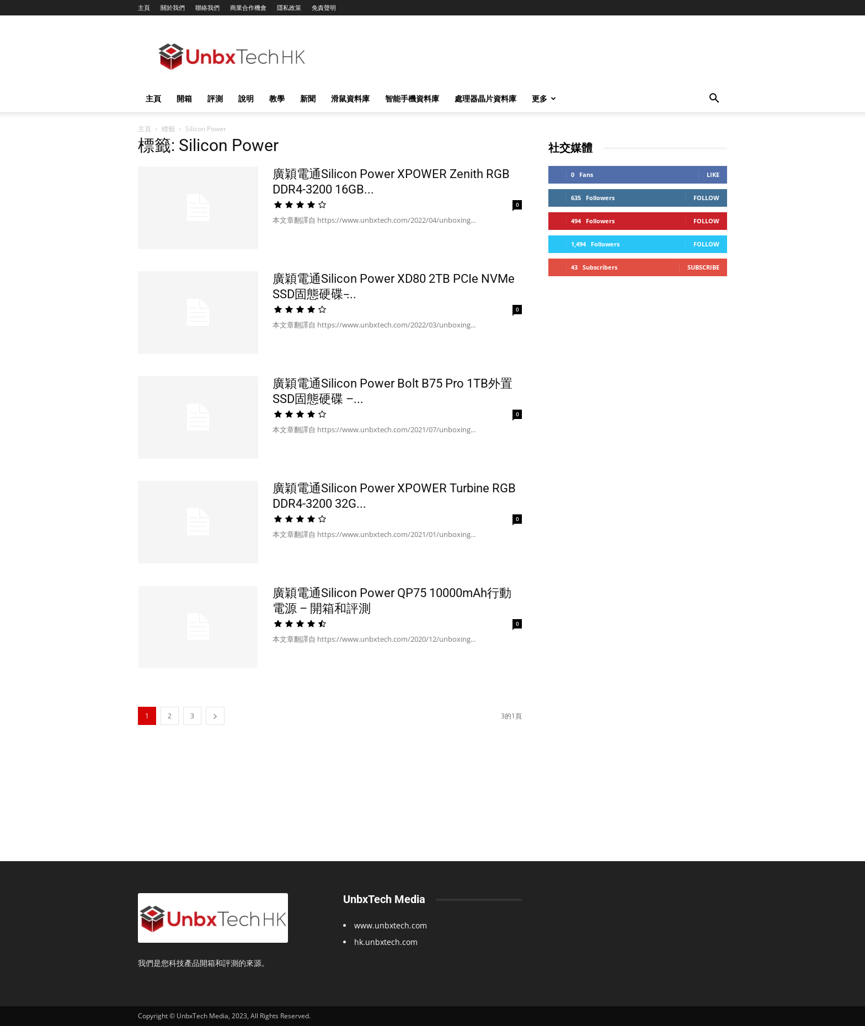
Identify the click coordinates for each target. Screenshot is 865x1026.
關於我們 (173, 7)
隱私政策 (289, 7)
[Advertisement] (526, 55)
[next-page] (215, 716)
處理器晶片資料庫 (485, 98)
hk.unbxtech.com (386, 942)
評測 (215, 98)
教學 (277, 98)
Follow (706, 198)
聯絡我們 (207, 7)
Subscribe (703, 267)
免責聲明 (324, 7)
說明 (246, 98)
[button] (714, 99)
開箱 (184, 98)
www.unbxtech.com (390, 925)
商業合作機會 (248, 7)
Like (713, 174)
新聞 (308, 98)
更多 (544, 98)
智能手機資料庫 (412, 98)
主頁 (144, 7)
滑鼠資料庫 (350, 98)
